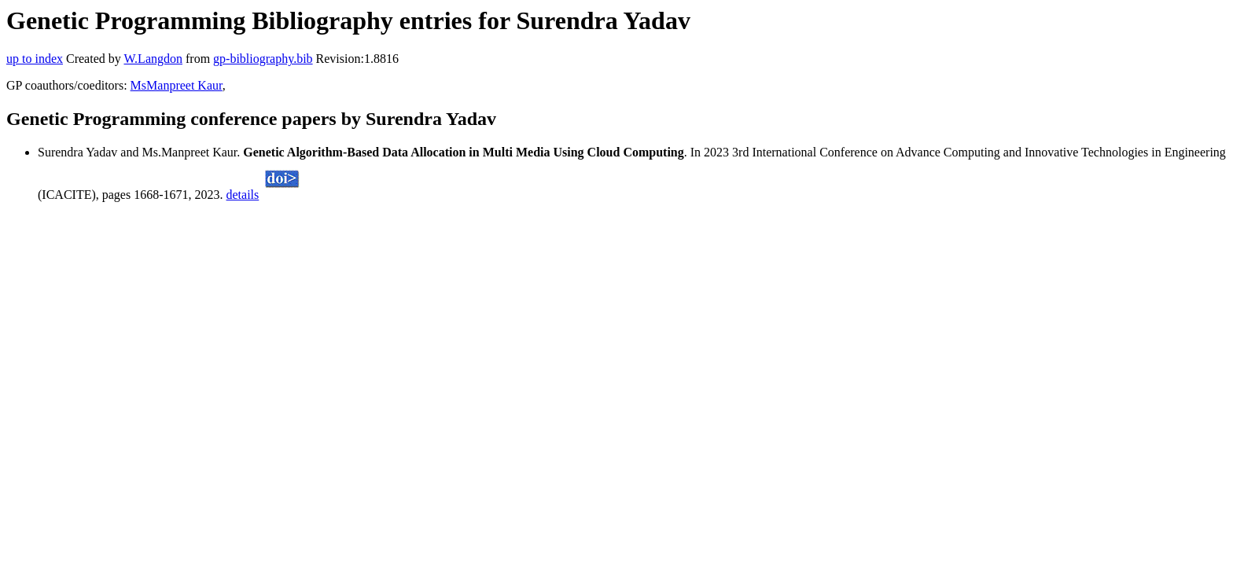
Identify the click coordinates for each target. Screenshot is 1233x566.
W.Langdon (152, 58)
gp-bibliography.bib (263, 58)
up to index (34, 58)
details (242, 194)
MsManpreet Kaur (177, 85)
